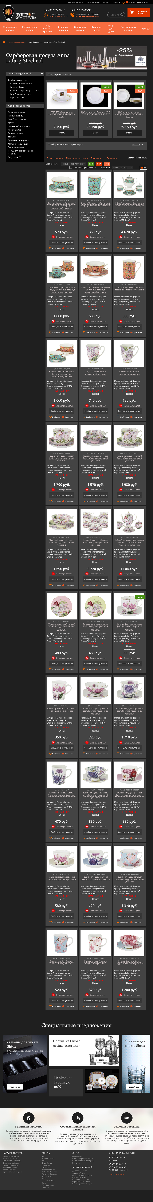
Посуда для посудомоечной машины (21, 152)
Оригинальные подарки (128, 28)
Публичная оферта (79, 1177)
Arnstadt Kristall (48, 1158)
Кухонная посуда (96, 28)
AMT (43, 1156)
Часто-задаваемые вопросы (83, 1161)
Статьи (106, 2)
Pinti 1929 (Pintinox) (49, 1172)
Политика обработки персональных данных (81, 1180)
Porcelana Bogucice (49, 1174)
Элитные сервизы (16, 147)
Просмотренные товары (82, 1184)
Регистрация (142, 2)
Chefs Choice (47, 1163)
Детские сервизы (16, 133)
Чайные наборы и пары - (25, 90)
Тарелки (12, 136)
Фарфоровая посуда (10, 28)
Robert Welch (47, 1176)
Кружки (11, 122)
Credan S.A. (46, 1165)
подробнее (15, 1087)
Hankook (45, 1167)
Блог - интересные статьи (82, 1158)
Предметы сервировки (18, 140)
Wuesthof (45, 1187)
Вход (132, 2)
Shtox (44, 1183)
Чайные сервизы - (21, 83)
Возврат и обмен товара (82, 1175)
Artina (44, 1161)
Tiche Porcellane (48, 1185)
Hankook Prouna (48, 1169)
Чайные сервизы (15, 115)
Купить (62, 133)
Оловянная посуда (80, 28)
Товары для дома (111, 28)
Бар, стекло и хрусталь (47, 28)
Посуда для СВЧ (15, 157)
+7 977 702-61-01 (117, 1157)
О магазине (77, 1156)
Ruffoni (44, 1178)
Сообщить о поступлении (62, 242)
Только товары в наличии (82, 167)
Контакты (117, 2)
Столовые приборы (63, 28)
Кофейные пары (15, 129)
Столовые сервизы (16, 112)
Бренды (146, 28)
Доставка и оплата (75, 2)
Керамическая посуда (29, 28)
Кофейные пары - (21, 94)
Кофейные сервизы (17, 119)
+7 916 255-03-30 (117, 1167)
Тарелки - (17, 97)
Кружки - (17, 87)
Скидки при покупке (64, 237)
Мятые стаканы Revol (18, 143)
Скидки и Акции (93, 2)
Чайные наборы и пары (19, 126)
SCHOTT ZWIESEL (48, 1181)
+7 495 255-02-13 (117, 1164)
